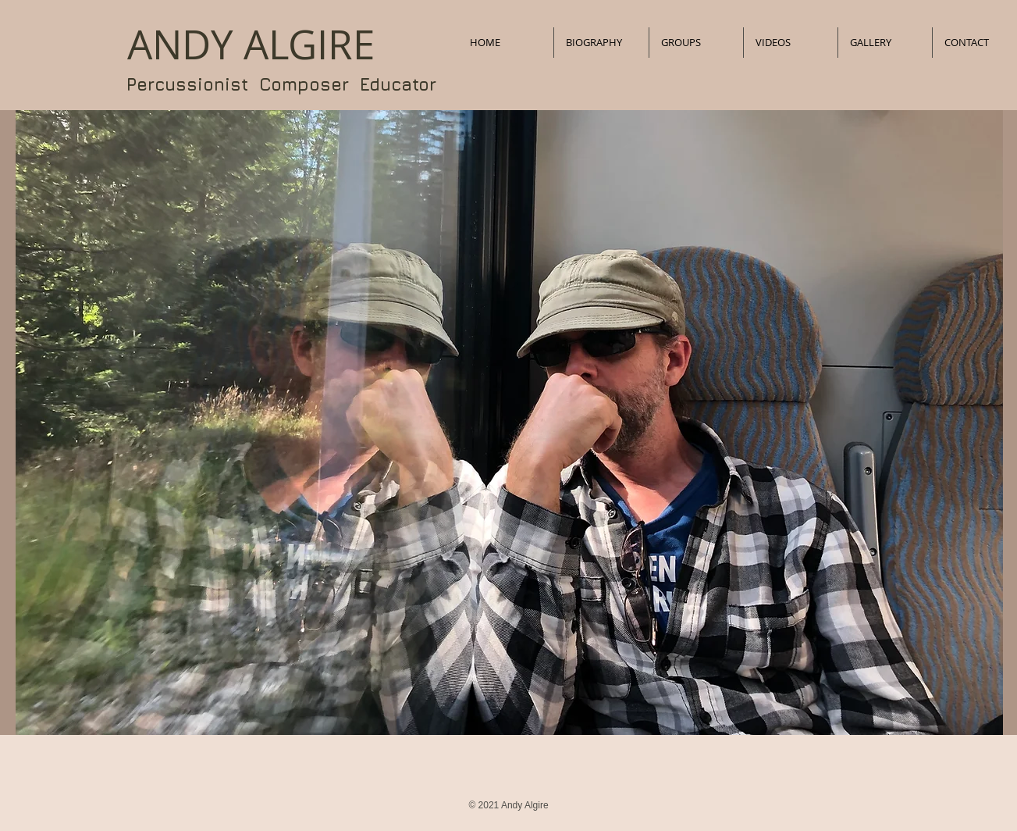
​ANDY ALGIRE (251, 44)
